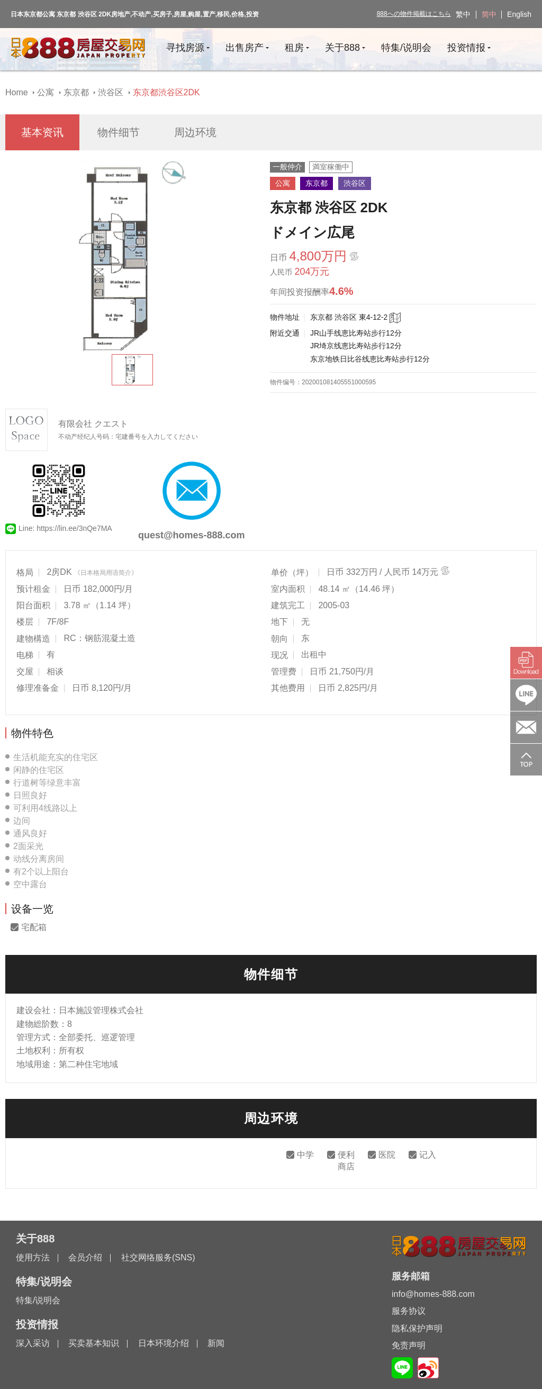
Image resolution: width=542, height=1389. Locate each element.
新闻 (215, 1343)
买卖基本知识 (93, 1343)
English (519, 14)
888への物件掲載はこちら (414, 13)
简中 (489, 14)
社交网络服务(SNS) (158, 1257)
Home (16, 92)
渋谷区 (110, 92)
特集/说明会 (38, 1300)
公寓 (45, 92)
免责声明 (409, 1345)
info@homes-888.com (433, 1293)
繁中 (463, 14)
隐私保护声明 (417, 1328)
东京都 (76, 92)
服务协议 (409, 1310)
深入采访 (33, 1343)
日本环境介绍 (163, 1343)
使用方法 (33, 1257)
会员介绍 (85, 1257)
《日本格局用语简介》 (106, 572)
